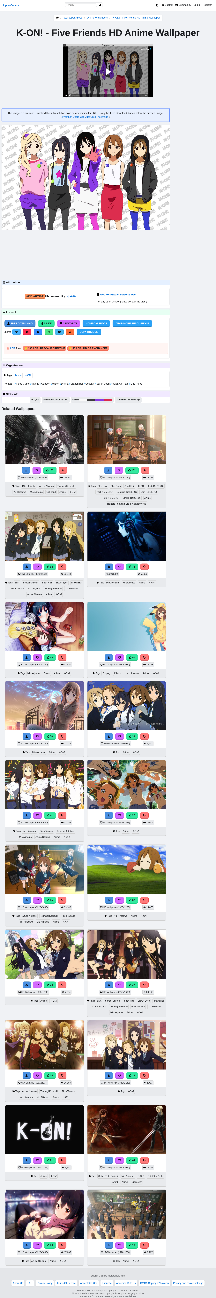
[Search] (100, 5)
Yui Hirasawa (19, 492)
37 (132, 984)
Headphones (129, 582)
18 (132, 1245)
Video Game (22, 383)
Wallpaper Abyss (73, 17)
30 (50, 1245)
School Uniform (30, 582)
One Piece (135, 383)
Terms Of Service (66, 1283)
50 (132, 657)
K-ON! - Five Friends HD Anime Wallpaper (136, 17)
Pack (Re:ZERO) (104, 492)
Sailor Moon (102, 383)
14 (132, 1075)
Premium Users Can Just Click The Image (85, 117)
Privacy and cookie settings (188, 1283)
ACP (12, 348)
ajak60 (71, 296)
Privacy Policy (44, 1283)
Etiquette (107, 1283)
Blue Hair (102, 486)
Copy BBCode (89, 332)
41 (50, 815)
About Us (18, 1283)
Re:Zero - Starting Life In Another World (126, 504)
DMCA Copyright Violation (154, 1283)
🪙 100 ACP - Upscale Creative (44, 348)
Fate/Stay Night (155, 1176)
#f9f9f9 (83, 400)
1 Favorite (68, 323)
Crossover (137, 1182)
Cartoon (45, 383)
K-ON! (28, 375)
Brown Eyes (61, 582)
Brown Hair (76, 582)
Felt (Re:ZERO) (156, 486)
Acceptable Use (88, 1283)
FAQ (29, 1283)
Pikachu (118, 673)
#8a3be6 (99, 400)
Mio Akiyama (36, 492)
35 (50, 900)
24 (50, 984)
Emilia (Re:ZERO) (132, 498)
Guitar (47, 673)
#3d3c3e (91, 400)
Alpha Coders (11, 5)
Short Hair (129, 486)
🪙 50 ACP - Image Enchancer (88, 348)
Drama (64, 383)
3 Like (46, 323)
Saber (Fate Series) (108, 1176)
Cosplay (89, 383)
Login (197, 5)
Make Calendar (96, 323)
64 (50, 566)
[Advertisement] (86, 254)
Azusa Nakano (46, 486)
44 (50, 657)
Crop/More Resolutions (132, 323)
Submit (167, 5)
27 (132, 815)
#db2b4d (108, 400)
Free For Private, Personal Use (118, 294)
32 (132, 900)
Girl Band (51, 492)
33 (132, 736)
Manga (35, 383)
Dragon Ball (76, 383)
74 (132, 566)
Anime (18, 375)
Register (207, 5)
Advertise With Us (126, 1283)
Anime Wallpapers (97, 17)
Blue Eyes (116, 486)
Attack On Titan (119, 383)
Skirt (17, 582)
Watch (55, 383)
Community (183, 5)
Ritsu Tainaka (28, 486)
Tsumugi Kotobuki (66, 486)
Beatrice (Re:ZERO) (127, 492)
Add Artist (34, 296)
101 (132, 470)
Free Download (20, 323)
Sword (115, 1182)
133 (50, 470)
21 (50, 1160)
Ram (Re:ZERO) (148, 492)
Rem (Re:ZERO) (111, 498)
